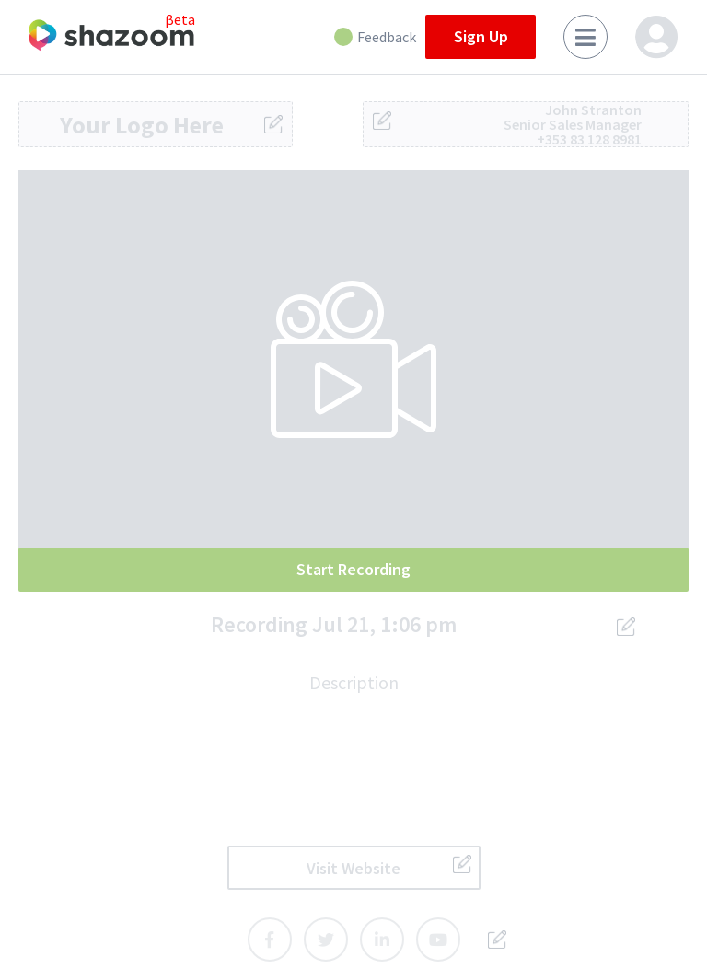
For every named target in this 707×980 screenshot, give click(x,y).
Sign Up (481, 36)
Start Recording (353, 569)
